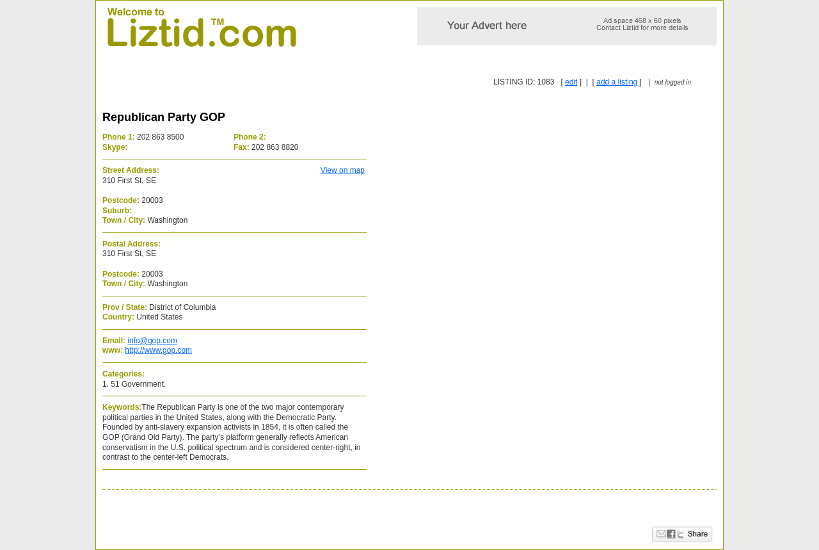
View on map (343, 170)
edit (571, 81)
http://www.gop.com (158, 350)
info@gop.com (152, 340)
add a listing (616, 81)
